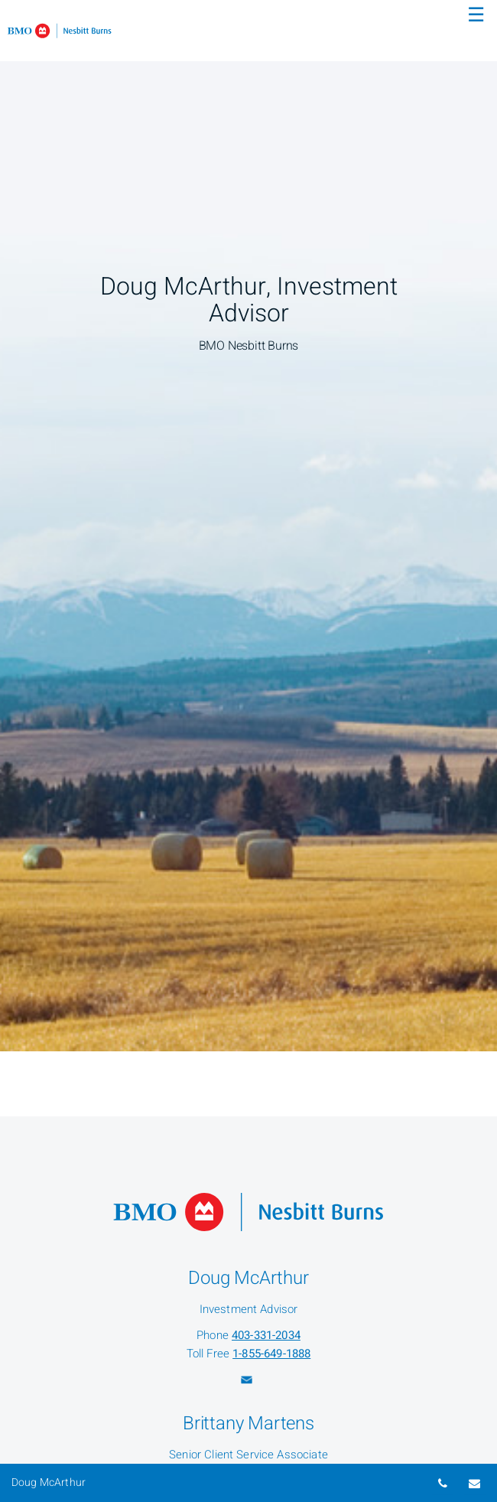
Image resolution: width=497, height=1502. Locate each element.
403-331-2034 (266, 1335)
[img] (248, 525)
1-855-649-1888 (271, 1353)
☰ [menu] (476, 15)
